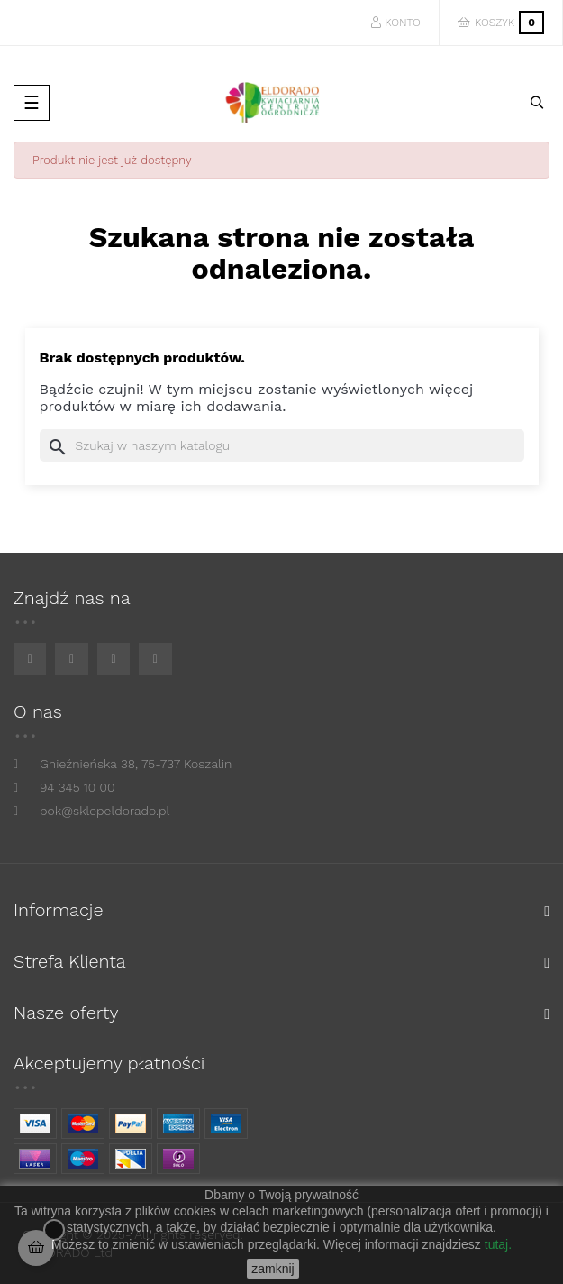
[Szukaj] (282, 445)
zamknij (272, 1268)
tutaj (496, 1244)
